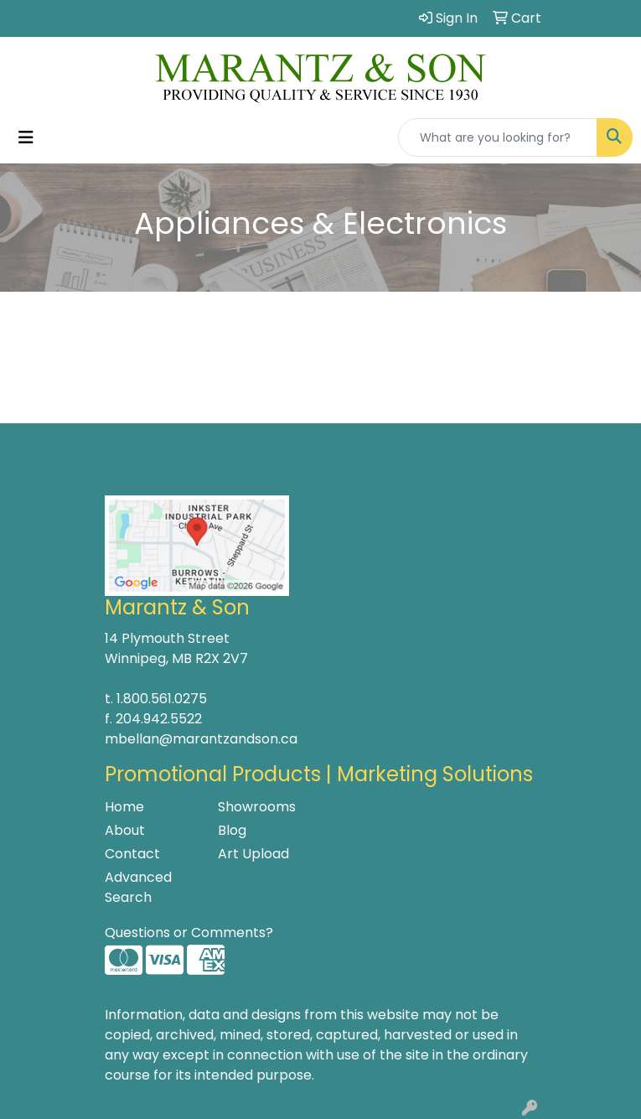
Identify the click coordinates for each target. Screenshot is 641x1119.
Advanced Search (138, 887)
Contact (132, 853)
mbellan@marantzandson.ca (201, 739)
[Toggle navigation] (26, 137)
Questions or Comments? (189, 932)
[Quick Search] (497, 137)
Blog (232, 830)
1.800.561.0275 (161, 698)
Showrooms (257, 806)
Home (124, 806)
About (125, 830)
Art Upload (253, 853)
